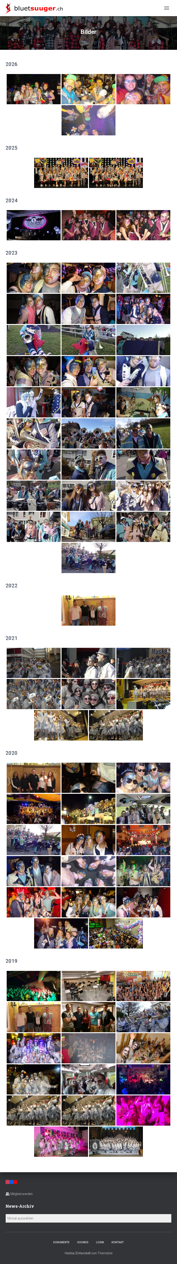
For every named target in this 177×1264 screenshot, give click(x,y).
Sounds (82, 1242)
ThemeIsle (104, 1253)
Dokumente (61, 1242)
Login (100, 1242)
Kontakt (118, 1242)
